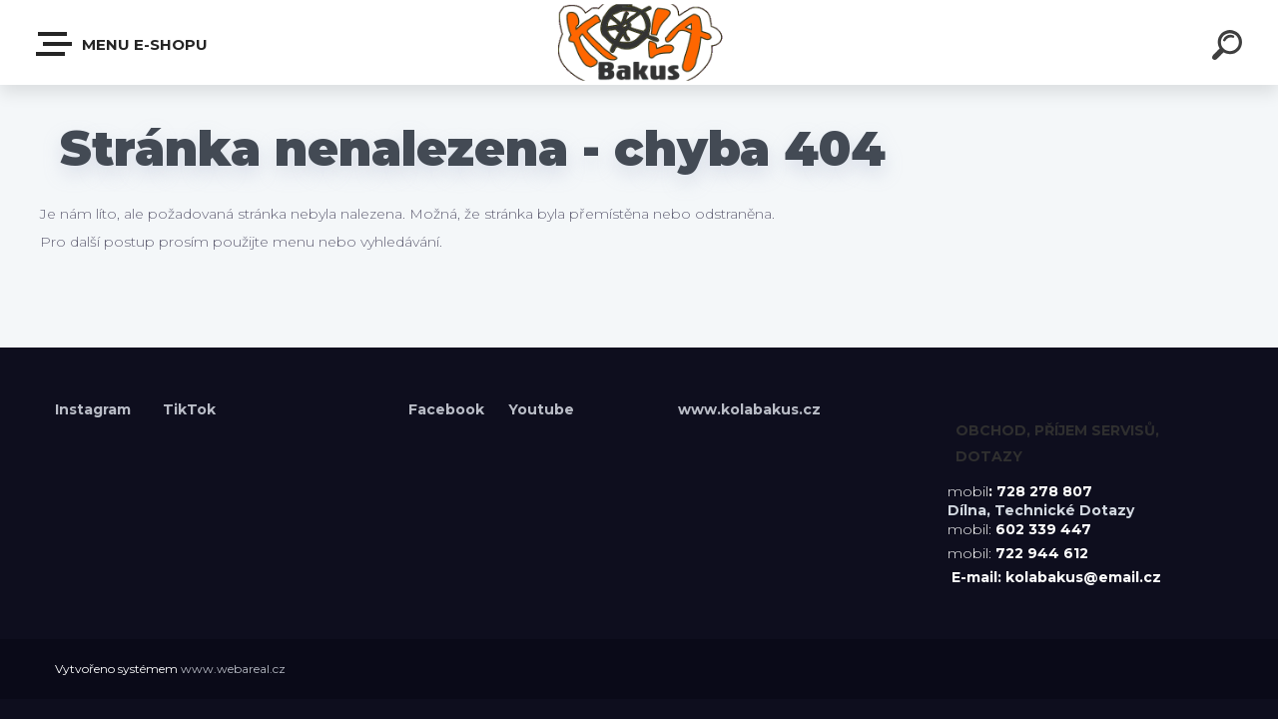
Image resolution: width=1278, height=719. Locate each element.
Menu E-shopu (123, 44)
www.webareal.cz (233, 668)
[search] (1230, 48)
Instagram (95, 409)
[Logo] (639, 42)
